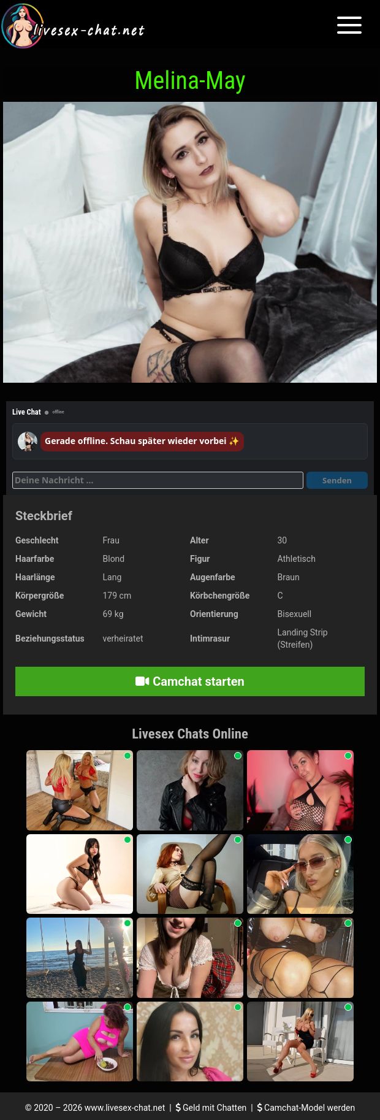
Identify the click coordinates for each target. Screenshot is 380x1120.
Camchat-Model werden (306, 1108)
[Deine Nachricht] (157, 480)
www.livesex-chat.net (125, 1108)
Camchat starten (189, 681)
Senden (337, 480)
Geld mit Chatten (212, 1108)
